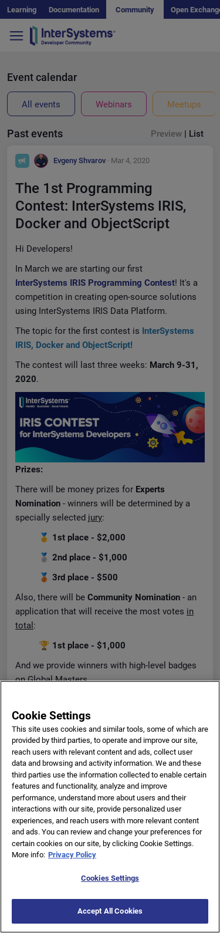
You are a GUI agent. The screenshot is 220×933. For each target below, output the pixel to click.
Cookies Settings (110, 886)
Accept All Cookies (110, 919)
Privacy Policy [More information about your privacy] (72, 862)
